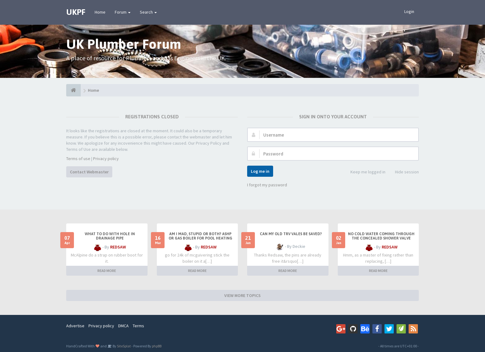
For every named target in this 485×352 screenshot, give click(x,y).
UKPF (75, 12)
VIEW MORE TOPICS (242, 295)
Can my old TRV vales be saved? (291, 234)
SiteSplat (123, 346)
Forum (123, 12)
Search (148, 12)
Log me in (260, 171)
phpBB (156, 346)
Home (100, 12)
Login (409, 11)
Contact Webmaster (89, 172)
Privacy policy (106, 158)
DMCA (123, 326)
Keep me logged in (364, 172)
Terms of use (78, 158)
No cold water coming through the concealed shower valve (381, 236)
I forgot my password (267, 185)
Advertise (75, 326)
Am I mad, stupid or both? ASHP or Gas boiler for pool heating (200, 236)
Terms (138, 326)
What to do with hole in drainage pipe (110, 236)
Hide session (403, 172)
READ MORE (106, 270)
